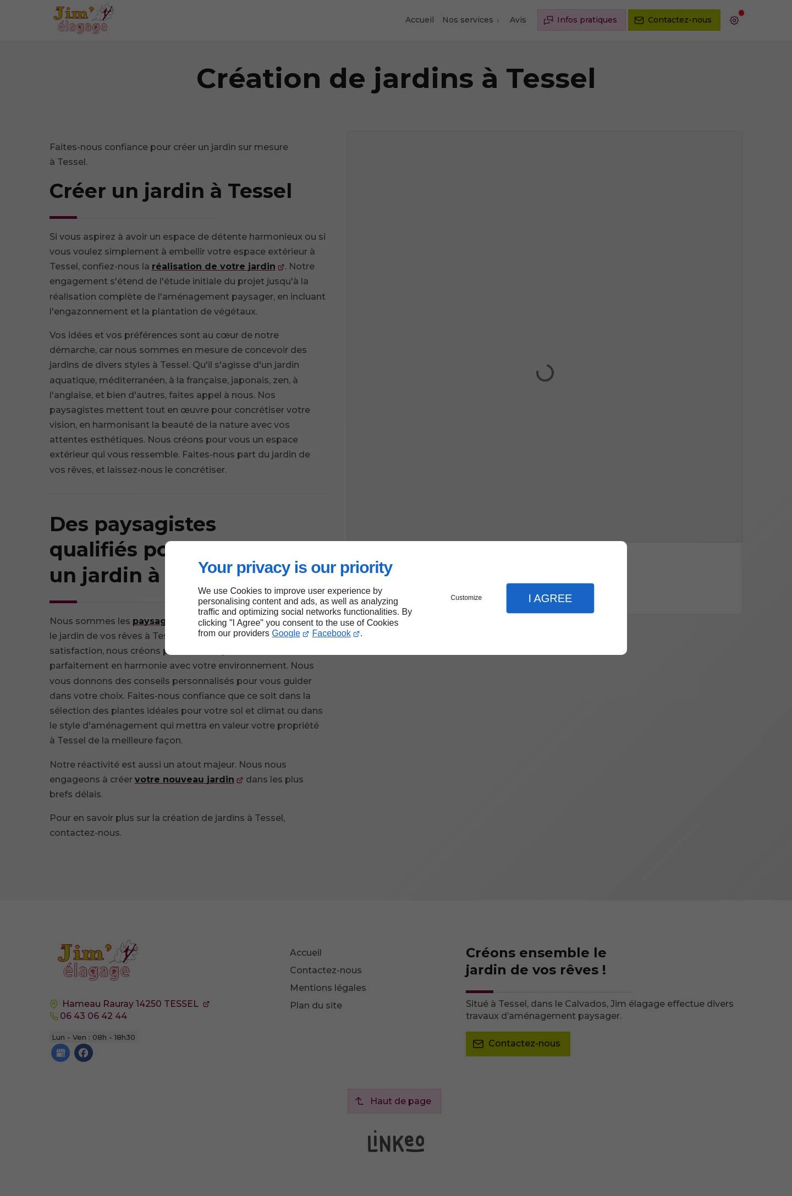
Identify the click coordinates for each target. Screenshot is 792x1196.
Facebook (331, 633)
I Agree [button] (550, 598)
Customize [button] (466, 598)
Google (286, 633)
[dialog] (396, 598)
